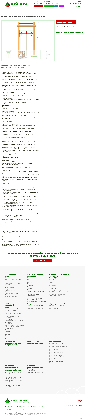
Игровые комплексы (55, 293)
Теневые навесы (31, 289)
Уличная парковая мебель (12, 308)
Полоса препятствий (10, 287)
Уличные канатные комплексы (13, 291)
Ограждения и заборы (58, 304)
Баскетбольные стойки (11, 293)
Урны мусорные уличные (12, 326)
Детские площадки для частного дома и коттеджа (36, 299)
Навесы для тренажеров (56, 352)
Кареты (51, 286)
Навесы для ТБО (53, 358)
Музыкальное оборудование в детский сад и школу (57, 295)
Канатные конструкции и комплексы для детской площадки (13, 368)
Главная (3, 12)
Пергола (7, 334)
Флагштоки (8, 337)
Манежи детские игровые (56, 289)
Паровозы (52, 280)
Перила (51, 362)
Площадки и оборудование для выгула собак (13, 343)
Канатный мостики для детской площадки (13, 381)
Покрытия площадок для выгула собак (36, 310)
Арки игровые (9, 319)
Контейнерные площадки (56, 359)
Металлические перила (56, 347)
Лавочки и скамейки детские (13, 311)
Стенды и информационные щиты (14, 320)
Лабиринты (52, 288)
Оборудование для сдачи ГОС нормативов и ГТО (13, 289)
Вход (73, 3)
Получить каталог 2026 (42, 260)
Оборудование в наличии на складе (35, 342)
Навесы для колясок (55, 349)
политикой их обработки (33, 414)
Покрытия (31, 304)
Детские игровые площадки (35, 275)
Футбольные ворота (10, 294)
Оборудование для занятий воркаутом (12, 284)
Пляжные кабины (9, 322)
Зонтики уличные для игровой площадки (13, 317)
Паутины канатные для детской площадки (13, 373)
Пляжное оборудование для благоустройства (35, 367)
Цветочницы (8, 335)
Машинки (52, 279)
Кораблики (52, 285)
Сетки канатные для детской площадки (13, 375)
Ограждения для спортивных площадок (57, 306)
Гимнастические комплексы (27, 12)
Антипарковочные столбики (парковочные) (57, 310)
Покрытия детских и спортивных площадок (36, 306)
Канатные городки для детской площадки (13, 386)
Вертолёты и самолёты (55, 283)
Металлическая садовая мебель (58, 344)
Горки (28, 283)
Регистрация (78, 3)
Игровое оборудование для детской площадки (59, 275)
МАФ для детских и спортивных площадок (13, 305)
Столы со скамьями (10, 314)
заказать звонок (48, 6)
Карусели (30, 282)
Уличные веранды (10, 328)
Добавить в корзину (66, 22)
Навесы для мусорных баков (13, 338)
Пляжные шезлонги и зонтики (35, 372)
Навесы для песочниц (55, 353)
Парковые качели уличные (12, 329)
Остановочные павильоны (56, 361)
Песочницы (30, 285)
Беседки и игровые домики (34, 286)
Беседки (7, 331)
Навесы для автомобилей (56, 356)
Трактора (52, 282)
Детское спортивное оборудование (11, 281)
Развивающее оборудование (35, 291)
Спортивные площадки (13, 12)
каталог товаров (38, 6)
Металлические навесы (56, 343)
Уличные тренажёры (10, 286)
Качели (29, 280)
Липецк (15, 2)
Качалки (29, 279)
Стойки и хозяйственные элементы (14, 325)
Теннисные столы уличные (12, 296)
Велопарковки (9, 323)
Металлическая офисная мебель (58, 346)
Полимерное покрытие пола (35, 308)
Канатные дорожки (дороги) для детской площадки (14, 378)
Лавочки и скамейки (10, 310)
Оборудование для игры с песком (36, 301)
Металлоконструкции (58, 341)
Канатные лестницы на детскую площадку (14, 383)
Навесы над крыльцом (55, 355)
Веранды (29, 288)
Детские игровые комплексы (35, 277)
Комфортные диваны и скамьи (13, 313)
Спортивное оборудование (12, 277)
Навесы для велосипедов (56, 350)
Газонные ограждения (55, 308)
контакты (61, 6)
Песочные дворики (32, 297)
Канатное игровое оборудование (58, 291)
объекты (56, 6)
